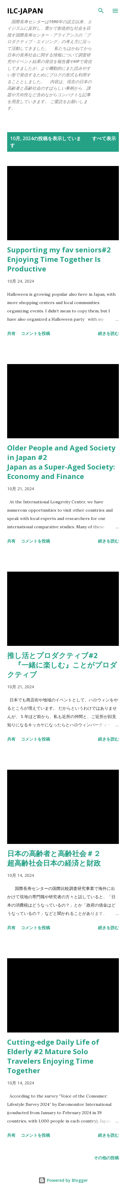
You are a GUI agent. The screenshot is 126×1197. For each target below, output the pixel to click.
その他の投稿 (106, 1157)
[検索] (101, 10)
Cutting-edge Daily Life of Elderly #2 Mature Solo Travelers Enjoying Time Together (53, 1056)
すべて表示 (104, 138)
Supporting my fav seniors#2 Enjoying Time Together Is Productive (59, 259)
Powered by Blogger (63, 1180)
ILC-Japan (25, 10)
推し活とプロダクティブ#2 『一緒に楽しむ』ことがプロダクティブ (62, 664)
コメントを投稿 (35, 333)
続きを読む (108, 333)
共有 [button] (11, 333)
